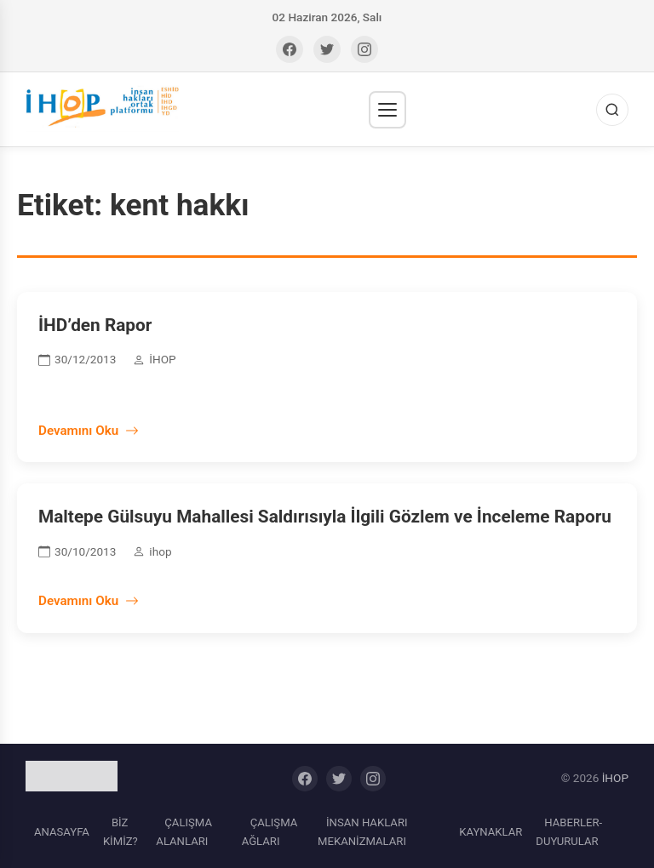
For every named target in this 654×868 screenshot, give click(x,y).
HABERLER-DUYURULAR (569, 832)
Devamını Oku (88, 430)
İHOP (615, 778)
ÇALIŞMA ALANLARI (184, 832)
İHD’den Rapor (95, 325)
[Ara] (612, 110)
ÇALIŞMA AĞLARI (270, 832)
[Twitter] (327, 49)
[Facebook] (289, 49)
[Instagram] (364, 49)
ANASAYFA (61, 831)
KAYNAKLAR (490, 831)
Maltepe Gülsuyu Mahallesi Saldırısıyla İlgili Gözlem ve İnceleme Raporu (324, 516)
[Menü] (387, 109)
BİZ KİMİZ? (120, 832)
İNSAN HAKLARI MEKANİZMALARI (362, 832)
